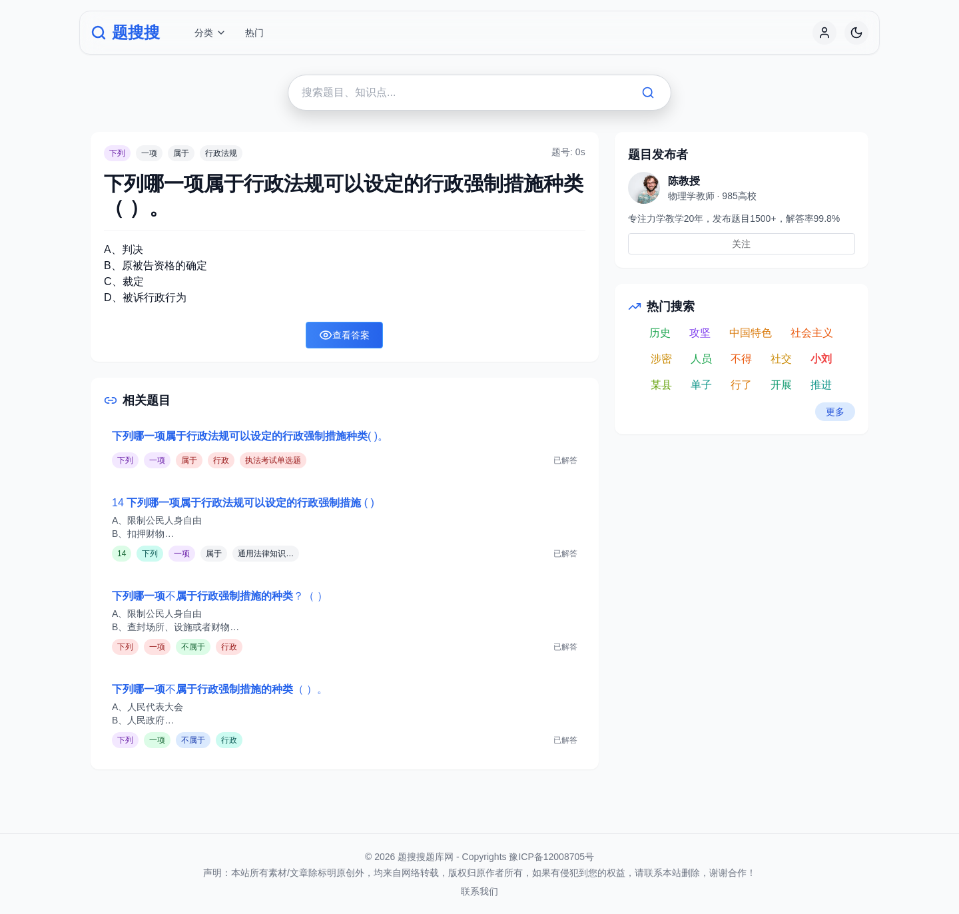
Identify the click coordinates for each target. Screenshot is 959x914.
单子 (701, 384)
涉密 (661, 358)
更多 (835, 411)
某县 (661, 384)
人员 (701, 358)
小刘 (821, 358)
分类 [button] (210, 32)
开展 (781, 384)
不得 (741, 358)
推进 (821, 384)
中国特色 (750, 332)
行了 (741, 384)
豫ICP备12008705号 (551, 856)
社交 (781, 358)
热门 (254, 32)
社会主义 (812, 332)
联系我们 (479, 891)
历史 (660, 332)
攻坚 (700, 332)
